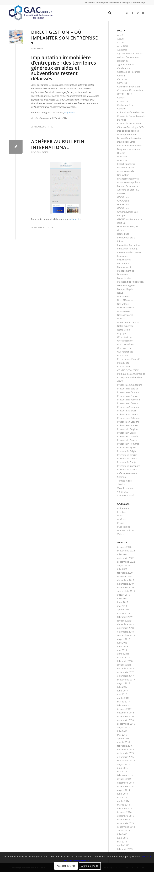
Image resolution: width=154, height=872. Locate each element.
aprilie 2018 (123, 653)
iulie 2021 (122, 569)
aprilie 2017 (123, 698)
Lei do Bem (123, 263)
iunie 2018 (122, 646)
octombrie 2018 (125, 631)
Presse (40, 48)
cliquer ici (75, 219)
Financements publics (128, 182)
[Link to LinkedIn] (127, 12)
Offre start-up (124, 337)
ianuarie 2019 (124, 620)
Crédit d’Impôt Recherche (130, 112)
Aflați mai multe (89, 865)
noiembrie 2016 (125, 716)
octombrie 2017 (125, 675)
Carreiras (122, 79)
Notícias (121, 318)
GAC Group (123, 197)
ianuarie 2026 (124, 547)
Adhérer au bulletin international (57, 144)
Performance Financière (129, 359)
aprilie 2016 (123, 738)
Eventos (121, 511)
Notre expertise (125, 325)
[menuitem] (108, 13)
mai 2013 (122, 841)
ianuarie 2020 (124, 576)
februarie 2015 (124, 775)
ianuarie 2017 (124, 709)
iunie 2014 (122, 793)
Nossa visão (123, 311)
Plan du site (123, 362)
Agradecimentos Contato (130, 53)
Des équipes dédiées (128, 130)
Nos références (125, 300)
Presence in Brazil (126, 432)
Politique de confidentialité (131, 373)
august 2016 (123, 727)
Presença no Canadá (128, 403)
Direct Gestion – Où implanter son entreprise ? (64, 38)
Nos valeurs (123, 303)
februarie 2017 (124, 705)
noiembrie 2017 (125, 672)
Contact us (122, 101)
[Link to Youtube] (142, 12)
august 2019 (123, 594)
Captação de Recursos (128, 71)
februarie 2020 (124, 572)
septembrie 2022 (126, 561)
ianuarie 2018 (124, 664)
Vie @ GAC (122, 491)
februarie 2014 (124, 808)
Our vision (122, 355)
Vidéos (120, 534)
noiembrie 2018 (125, 627)
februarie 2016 (124, 745)
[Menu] (116, 13)
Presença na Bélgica (127, 388)
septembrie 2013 (126, 826)
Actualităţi (122, 46)
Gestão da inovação (127, 226)
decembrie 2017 (125, 668)
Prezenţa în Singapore (128, 465)
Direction (122, 156)
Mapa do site (124, 278)
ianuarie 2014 (124, 812)
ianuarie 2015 (124, 778)
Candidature (123, 68)
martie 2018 (123, 657)
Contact (121, 97)
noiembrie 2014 (125, 786)
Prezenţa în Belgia (126, 451)
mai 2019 (122, 605)
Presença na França (127, 396)
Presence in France (127, 440)
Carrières (122, 82)
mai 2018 (122, 650)
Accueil (121, 38)
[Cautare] (108, 13)
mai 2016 (122, 734)
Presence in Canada (127, 436)
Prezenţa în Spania (126, 469)
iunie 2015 (122, 767)
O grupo (121, 333)
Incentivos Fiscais (126, 237)
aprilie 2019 (123, 609)
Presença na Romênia (128, 399)
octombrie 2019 (125, 587)
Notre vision (123, 329)
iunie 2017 (122, 690)
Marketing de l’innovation (130, 281)
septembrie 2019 (126, 591)
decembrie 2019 (125, 580)
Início (120, 241)
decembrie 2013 (125, 815)
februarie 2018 (124, 661)
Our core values (125, 344)
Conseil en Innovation (128, 86)
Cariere (121, 75)
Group (120, 230)
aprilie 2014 (123, 801)
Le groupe (122, 256)
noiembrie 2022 (125, 558)
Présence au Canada (127, 414)
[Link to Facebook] (132, 12)
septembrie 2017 (126, 679)
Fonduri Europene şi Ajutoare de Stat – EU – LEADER (129, 190)
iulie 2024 (122, 554)
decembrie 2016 (125, 712)
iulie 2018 (122, 642)
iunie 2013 (122, 837)
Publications (43, 152)
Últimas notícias (125, 530)
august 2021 (123, 565)
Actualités (122, 49)
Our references (125, 351)
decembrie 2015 (125, 749)
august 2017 (123, 683)
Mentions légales (126, 285)
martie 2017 (123, 701)
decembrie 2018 (125, 624)
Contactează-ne (125, 105)
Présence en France (127, 425)
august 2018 (123, 639)
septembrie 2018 (126, 635)
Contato (121, 108)
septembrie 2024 (126, 550)
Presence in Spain (126, 447)
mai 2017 (122, 694)
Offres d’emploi (125, 340)
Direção (121, 152)
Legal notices (124, 259)
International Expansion (129, 252)
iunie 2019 (122, 602)
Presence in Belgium (127, 429)
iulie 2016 (122, 731)
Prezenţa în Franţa (126, 462)
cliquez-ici (69, 112)
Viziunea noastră (126, 495)
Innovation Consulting (128, 245)
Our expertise (124, 348)
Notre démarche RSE (128, 322)
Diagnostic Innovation (128, 149)
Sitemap (121, 476)
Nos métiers (123, 296)
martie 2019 (123, 613)
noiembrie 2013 (125, 819)
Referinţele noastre (127, 473)
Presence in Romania (128, 443)
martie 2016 (123, 742)
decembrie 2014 (125, 782)
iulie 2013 (122, 834)
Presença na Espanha (128, 392)
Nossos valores (125, 314)
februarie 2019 (124, 616)
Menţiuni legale (125, 289)
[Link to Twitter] (137, 12)
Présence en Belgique (128, 418)
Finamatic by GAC (126, 167)
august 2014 (123, 790)
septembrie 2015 (126, 760)
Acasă (120, 35)
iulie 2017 (122, 686)
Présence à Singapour (128, 407)
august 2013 (123, 830)
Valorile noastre (125, 488)
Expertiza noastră (126, 163)
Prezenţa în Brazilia (127, 454)
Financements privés (128, 178)
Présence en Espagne (128, 421)
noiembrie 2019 (125, 583)
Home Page (123, 233)
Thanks (121, 484)
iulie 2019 (122, 598)
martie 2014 (123, 804)
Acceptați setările (66, 865)
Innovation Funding (127, 248)
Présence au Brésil (126, 410)
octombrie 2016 (125, 720)
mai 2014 (122, 797)
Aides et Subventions (128, 57)
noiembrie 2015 (125, 753)
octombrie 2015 (125, 756)
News (33, 48)
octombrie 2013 (125, 823)
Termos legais (124, 480)
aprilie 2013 (123, 845)
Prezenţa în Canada (127, 458)
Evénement (123, 508)
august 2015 (123, 764)
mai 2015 (122, 771)
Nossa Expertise (125, 307)
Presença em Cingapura (129, 384)
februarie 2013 (124, 849)
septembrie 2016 (126, 723)
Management (124, 267)
